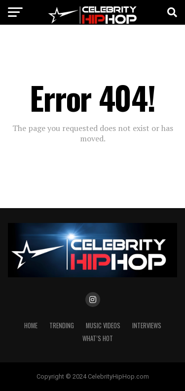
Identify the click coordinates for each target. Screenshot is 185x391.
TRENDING (61, 325)
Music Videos (103, 325)
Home (30, 325)
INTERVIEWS (146, 325)
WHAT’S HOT (97, 338)
